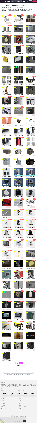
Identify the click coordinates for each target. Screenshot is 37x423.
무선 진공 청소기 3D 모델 (5, 53)
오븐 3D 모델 (16, 319)
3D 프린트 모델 (4, 400)
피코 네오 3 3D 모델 (29, 125)
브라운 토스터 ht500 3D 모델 (30, 104)
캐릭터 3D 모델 (13, 370)
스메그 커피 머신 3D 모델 (30, 217)
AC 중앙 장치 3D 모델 (29, 155)
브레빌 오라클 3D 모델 (29, 247)
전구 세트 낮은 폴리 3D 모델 (18, 104)
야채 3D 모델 (13, 372)
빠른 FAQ (20, 401)
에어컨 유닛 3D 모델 (17, 155)
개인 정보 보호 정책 (22, 406)
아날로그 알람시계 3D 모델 (6, 43)
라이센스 (20, 403)
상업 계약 (21, 405)
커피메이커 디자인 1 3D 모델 (18, 268)
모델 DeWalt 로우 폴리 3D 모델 (6, 329)
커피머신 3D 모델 (16, 309)
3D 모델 (2, 398)
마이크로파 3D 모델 (17, 33)
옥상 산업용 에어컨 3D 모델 (18, 176)
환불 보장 (21, 409)
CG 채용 (2, 409)
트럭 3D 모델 (22, 374)
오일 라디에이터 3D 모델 (29, 63)
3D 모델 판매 (3, 405)
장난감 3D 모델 (25, 372)
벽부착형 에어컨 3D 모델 (5, 186)
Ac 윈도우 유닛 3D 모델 (5, 155)
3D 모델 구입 (4, 397)
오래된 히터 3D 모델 (5, 268)
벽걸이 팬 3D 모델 (28, 196)
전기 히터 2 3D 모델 (17, 63)
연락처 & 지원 (22, 397)
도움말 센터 (21, 400)
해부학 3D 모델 (27, 374)
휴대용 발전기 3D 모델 (17, 125)
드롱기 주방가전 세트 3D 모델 (30, 84)
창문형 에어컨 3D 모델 (29, 186)
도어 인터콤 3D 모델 (29, 94)
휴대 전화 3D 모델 (7, 372)
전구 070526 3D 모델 (17, 114)
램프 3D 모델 (28, 268)
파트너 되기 (3, 406)
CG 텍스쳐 (3, 403)
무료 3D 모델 (3, 401)
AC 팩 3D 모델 (28, 258)
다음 (21, 363)
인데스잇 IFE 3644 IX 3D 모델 (18, 196)
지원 (20, 398)
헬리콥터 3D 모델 (10, 374)
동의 (24, 421)
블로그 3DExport (4, 408)
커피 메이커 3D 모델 (17, 339)
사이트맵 (25, 416)
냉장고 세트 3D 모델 (29, 135)
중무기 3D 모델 (16, 374)
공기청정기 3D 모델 (29, 33)
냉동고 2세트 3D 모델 (5, 135)
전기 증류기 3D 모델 (17, 145)
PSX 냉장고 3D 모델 (5, 125)
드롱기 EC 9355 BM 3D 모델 (6, 288)
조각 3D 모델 (7, 370)
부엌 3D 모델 (19, 370)
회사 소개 (3, 382)
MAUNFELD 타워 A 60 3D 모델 (6, 196)
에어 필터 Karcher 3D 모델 (6, 33)
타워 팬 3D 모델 (16, 288)
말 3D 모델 (24, 370)
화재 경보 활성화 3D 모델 (17, 43)
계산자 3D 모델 (28, 53)
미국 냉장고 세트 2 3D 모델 (6, 145)
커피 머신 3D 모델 (28, 309)
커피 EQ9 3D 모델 (16, 247)
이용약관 (20, 408)
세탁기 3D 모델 (4, 104)
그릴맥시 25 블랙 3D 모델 (18, 217)
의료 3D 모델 (31, 372)
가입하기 (34, 1)
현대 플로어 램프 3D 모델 (17, 258)
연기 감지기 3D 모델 (29, 43)
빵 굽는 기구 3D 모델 (5, 63)
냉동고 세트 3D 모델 (17, 135)
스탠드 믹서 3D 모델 (29, 329)
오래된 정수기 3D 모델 (5, 309)
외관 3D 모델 (29, 370)
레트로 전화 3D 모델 (5, 94)
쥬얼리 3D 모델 (19, 372)
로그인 (31, 1)
